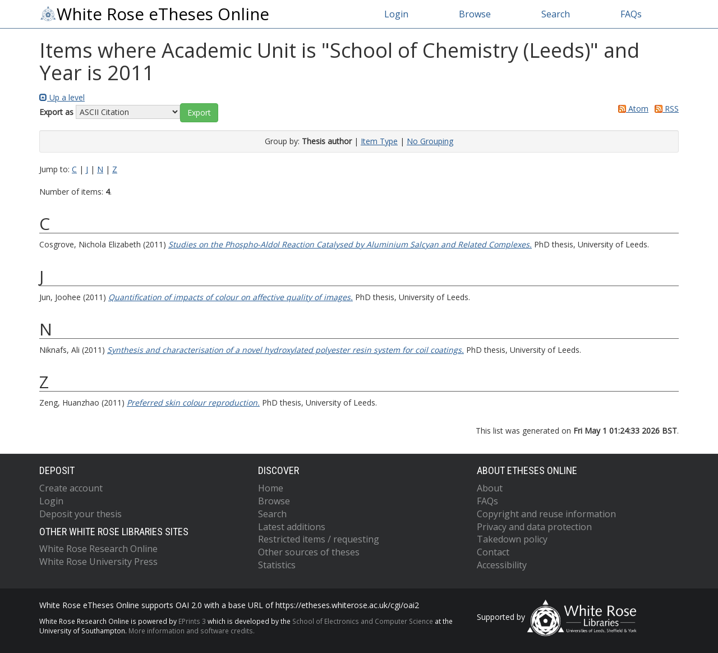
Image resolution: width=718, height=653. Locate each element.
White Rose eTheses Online (154, 14)
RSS (665, 108)
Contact (493, 552)
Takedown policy (512, 539)
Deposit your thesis (80, 514)
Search (555, 14)
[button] (199, 112)
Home (270, 488)
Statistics (277, 565)
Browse (475, 14)
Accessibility (502, 565)
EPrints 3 (192, 621)
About (490, 488)
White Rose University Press (98, 561)
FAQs (631, 14)
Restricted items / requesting (318, 539)
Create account (71, 488)
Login (396, 14)
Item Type (379, 141)
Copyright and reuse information (546, 514)
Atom (631, 108)
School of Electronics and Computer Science (362, 621)
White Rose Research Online (98, 548)
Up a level (62, 97)
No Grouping (430, 141)
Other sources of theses (309, 552)
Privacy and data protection (534, 527)
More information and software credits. (191, 630)
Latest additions (291, 527)
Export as (56, 112)
